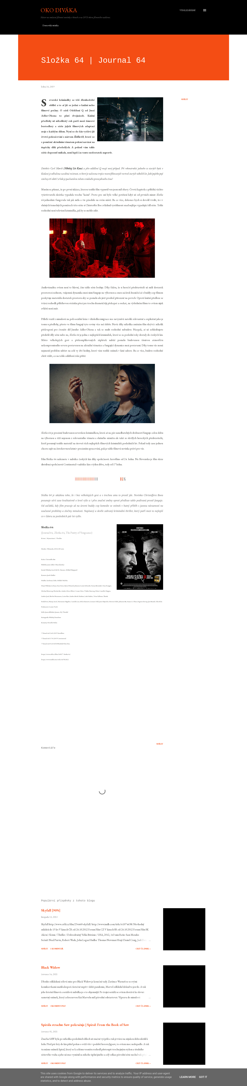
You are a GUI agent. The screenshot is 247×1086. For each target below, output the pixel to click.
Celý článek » (143, 948)
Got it (203, 1077)
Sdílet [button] (184, 99)
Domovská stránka (50, 25)
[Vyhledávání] (187, 10)
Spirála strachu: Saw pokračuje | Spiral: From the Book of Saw (85, 1025)
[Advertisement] (97, 858)
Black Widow (50, 967)
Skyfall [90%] (50, 910)
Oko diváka (59, 10)
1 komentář (56, 948)
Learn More (188, 1077)
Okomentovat (58, 1006)
